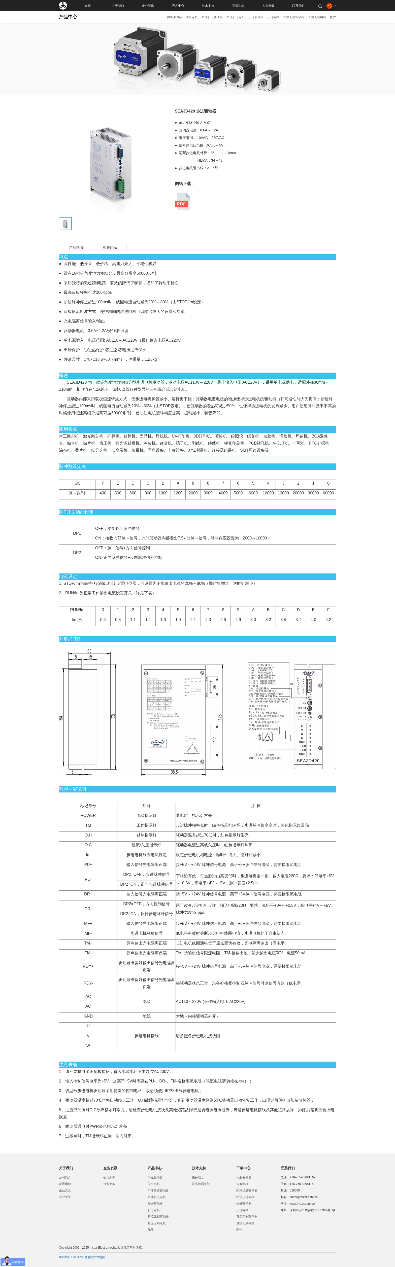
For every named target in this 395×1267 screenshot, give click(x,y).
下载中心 (238, 6)
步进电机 (273, 17)
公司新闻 (109, 1177)
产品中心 (178, 6)
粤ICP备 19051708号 (73, 1257)
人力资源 (268, 6)
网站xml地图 (96, 1257)
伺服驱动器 (174, 17)
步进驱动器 (256, 17)
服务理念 (198, 1177)
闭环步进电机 (235, 17)
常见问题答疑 (201, 1184)
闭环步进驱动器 (212, 17)
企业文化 (65, 1190)
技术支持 (208, 6)
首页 (88, 6)
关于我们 (118, 6)
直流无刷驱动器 (293, 17)
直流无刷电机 (317, 17)
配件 (333, 17)
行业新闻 (109, 1184)
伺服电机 (192, 17)
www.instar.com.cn (302, 1203)
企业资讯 (148, 6)
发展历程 (65, 1184)
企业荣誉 (65, 1197)
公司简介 (65, 1177)
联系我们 (298, 6)
